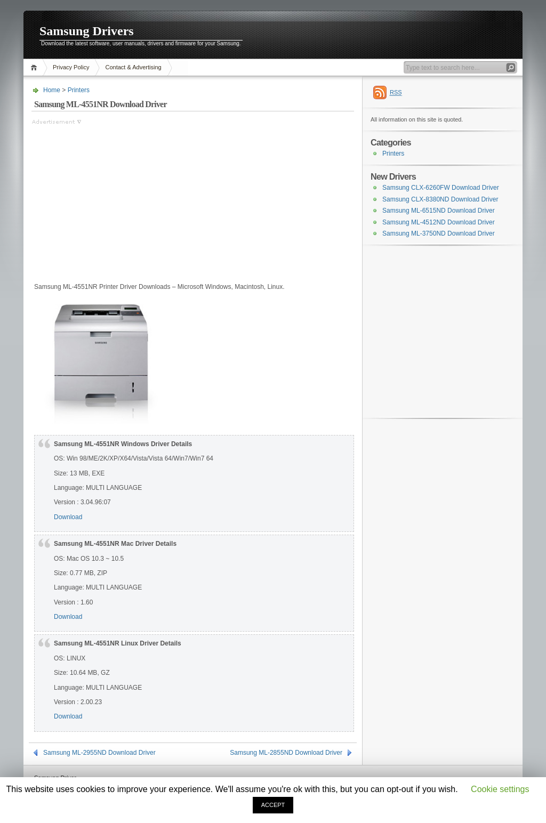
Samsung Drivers (86, 31)
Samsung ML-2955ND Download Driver (99, 752)
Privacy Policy (71, 67)
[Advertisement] (121, 201)
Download (68, 517)
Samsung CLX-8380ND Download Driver (440, 199)
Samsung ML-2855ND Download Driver (286, 752)
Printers (79, 90)
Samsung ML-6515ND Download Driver (438, 210)
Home (35, 67)
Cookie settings (500, 789)
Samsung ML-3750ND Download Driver (438, 233)
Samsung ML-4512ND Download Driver (438, 222)
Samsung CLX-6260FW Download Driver (440, 187)
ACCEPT (273, 805)
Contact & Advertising (133, 67)
